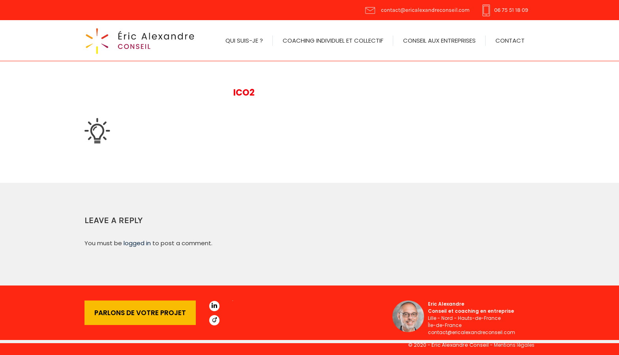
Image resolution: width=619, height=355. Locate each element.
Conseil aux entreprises (439, 40)
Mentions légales (514, 345)
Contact (510, 40)
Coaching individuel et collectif (333, 40)
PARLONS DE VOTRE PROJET (140, 312)
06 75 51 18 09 (511, 10)
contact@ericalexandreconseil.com (425, 10)
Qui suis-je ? (244, 40)
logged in (137, 243)
